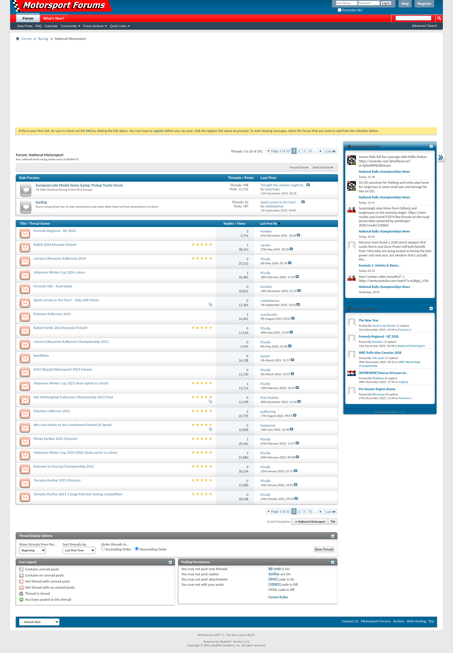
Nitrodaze (378, 394)
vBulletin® (225, 641)
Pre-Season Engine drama (377, 389)
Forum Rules (278, 597)
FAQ (39, 26)
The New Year (368, 320)
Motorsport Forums (376, 621)
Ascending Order (116, 549)
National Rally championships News (384, 172)
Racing (43, 38)
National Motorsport (411, 346)
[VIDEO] (274, 584)
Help (405, 4)
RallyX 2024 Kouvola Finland (55, 244)
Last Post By (270, 224)
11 (310, 151)
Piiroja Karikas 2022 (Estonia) (55, 438)
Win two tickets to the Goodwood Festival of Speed (72, 425)
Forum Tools (298, 167)
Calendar (51, 26)
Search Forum (322, 167)
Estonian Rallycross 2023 (52, 314)
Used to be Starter (384, 326)
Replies (229, 224)
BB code (274, 569)
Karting (41, 202)
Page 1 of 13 (280, 151)
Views (241, 224)
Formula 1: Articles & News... (379, 265)
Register (424, 4)
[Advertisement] (226, 84)
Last (331, 151)
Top (333, 522)
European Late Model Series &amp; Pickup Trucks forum (79, 185)
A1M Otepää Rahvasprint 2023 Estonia (63, 369)
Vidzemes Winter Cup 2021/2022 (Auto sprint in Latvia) (75, 452)
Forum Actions (93, 26)
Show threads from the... (38, 544)
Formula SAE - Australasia (53, 286)
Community (69, 26)
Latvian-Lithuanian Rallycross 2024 (60, 258)
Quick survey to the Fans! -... (280, 202)
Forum (28, 18)
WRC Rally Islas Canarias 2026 (380, 353)
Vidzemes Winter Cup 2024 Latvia (59, 272)
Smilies (273, 574)
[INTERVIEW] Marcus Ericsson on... (384, 373)
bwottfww (41, 355)
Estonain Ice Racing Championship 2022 (64, 466)
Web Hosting (416, 621)
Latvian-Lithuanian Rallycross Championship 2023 (71, 341)
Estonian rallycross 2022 (52, 411)
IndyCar (404, 382)
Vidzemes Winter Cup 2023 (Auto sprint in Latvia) (71, 383)
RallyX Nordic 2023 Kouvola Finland (60, 327)
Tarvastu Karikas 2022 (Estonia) (57, 480)
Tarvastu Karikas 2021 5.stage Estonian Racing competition (78, 494)
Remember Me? (350, 10)
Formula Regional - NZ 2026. (55, 230)
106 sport (378, 358)
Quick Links (118, 26)
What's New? (53, 18)
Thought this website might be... (283, 185)
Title (23, 224)
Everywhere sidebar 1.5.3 (390, 412)
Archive (398, 621)
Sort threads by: (75, 544)
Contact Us (350, 621)
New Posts (25, 26)
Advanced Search (424, 25)
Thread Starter (39, 224)
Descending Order (151, 549)
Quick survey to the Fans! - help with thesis (66, 300)
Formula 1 (404, 330)
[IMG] (273, 579)
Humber (377, 342)
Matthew (378, 378)
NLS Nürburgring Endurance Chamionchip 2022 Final (73, 397)
